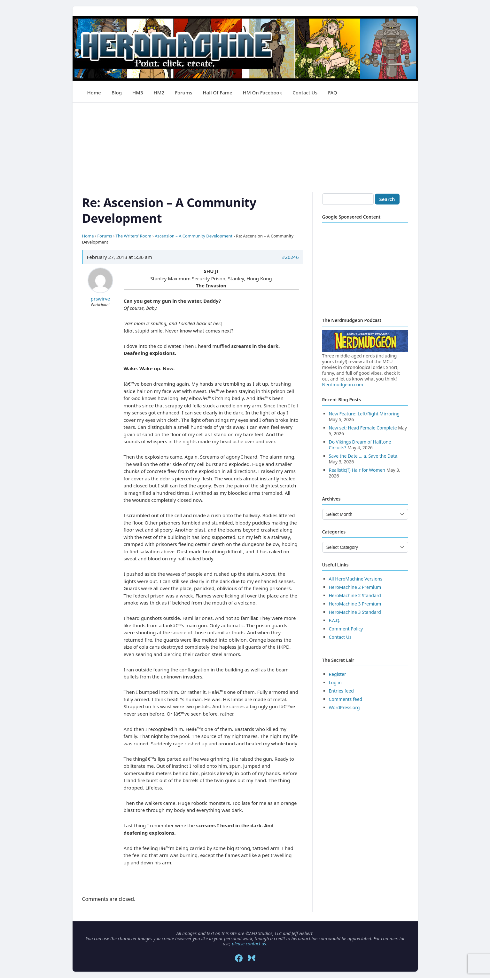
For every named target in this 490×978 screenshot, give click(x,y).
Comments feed (345, 699)
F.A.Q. (334, 620)
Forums (183, 92)
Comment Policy (346, 629)
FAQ (332, 92)
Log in (335, 682)
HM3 (137, 92)
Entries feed (341, 691)
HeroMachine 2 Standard (355, 595)
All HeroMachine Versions (356, 579)
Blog (117, 92)
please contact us (249, 944)
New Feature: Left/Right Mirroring (364, 414)
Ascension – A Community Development (193, 236)
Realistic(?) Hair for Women (357, 470)
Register (337, 674)
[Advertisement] (245, 147)
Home (94, 92)
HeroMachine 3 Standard (355, 612)
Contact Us (304, 92)
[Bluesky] (251, 958)
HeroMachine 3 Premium (355, 604)
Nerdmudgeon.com (342, 384)
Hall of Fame (217, 92)
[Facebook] (239, 958)
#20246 (290, 257)
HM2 (159, 92)
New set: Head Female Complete (363, 428)
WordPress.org (344, 707)
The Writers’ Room (134, 236)
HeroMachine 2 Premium (355, 587)
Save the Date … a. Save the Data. (364, 456)
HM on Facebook (262, 92)
